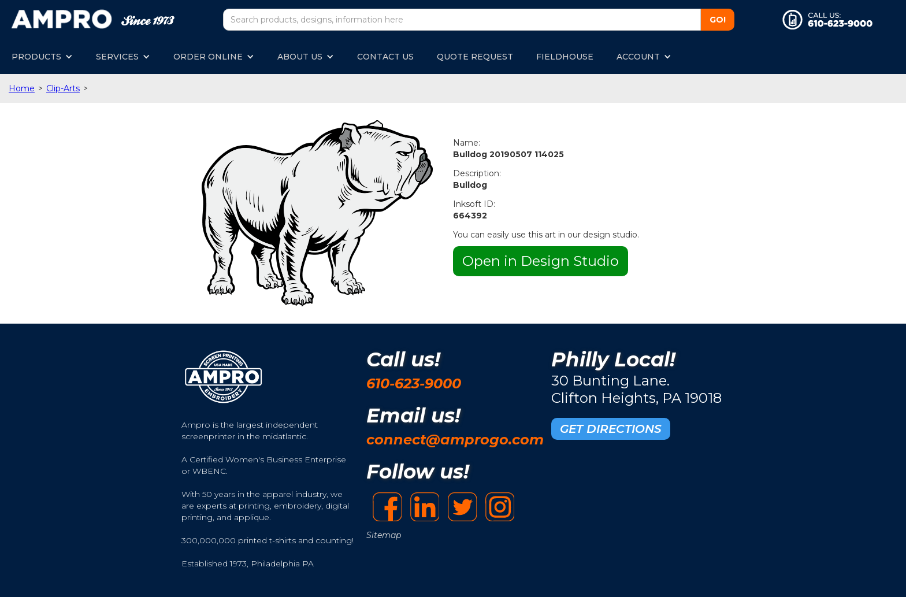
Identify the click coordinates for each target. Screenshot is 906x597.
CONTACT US (385, 56)
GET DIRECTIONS (611, 429)
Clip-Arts (63, 88)
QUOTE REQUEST (475, 56)
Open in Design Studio (540, 261)
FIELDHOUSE (564, 56)
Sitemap (383, 535)
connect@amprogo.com (455, 439)
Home (22, 88)
